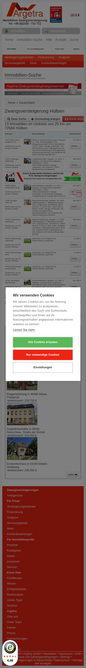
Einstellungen (42, 367)
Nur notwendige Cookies (42, 354)
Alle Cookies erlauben (43, 342)
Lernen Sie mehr (24, 330)
